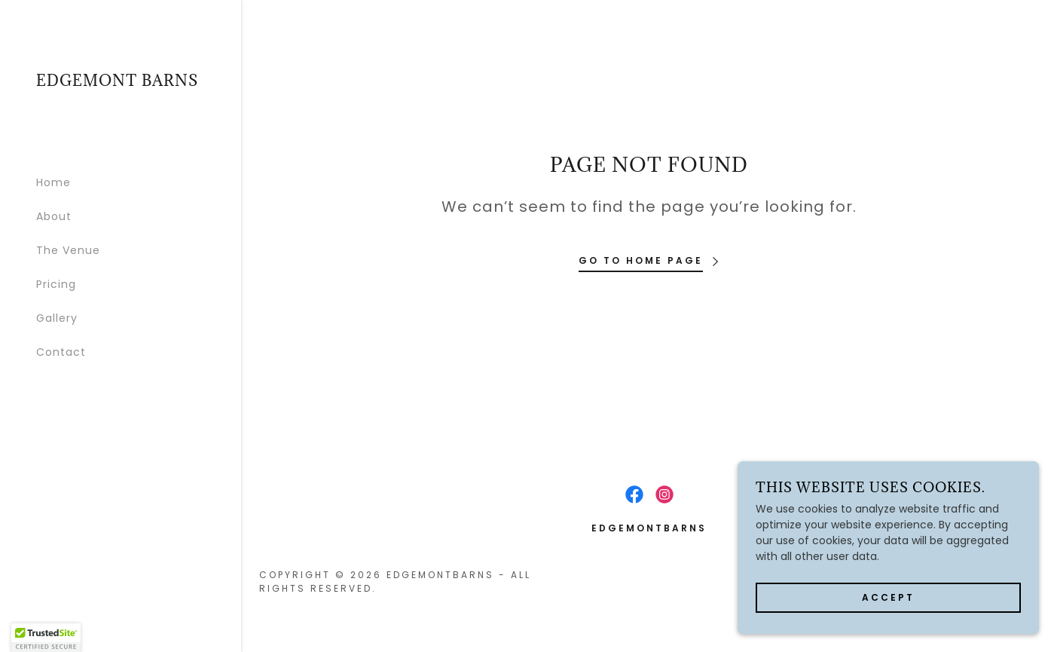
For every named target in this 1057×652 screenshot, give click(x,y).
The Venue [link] (68, 250)
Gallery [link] (57, 318)
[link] (117, 82)
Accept (888, 597)
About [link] (54, 216)
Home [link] (53, 182)
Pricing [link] (56, 284)
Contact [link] (61, 352)
